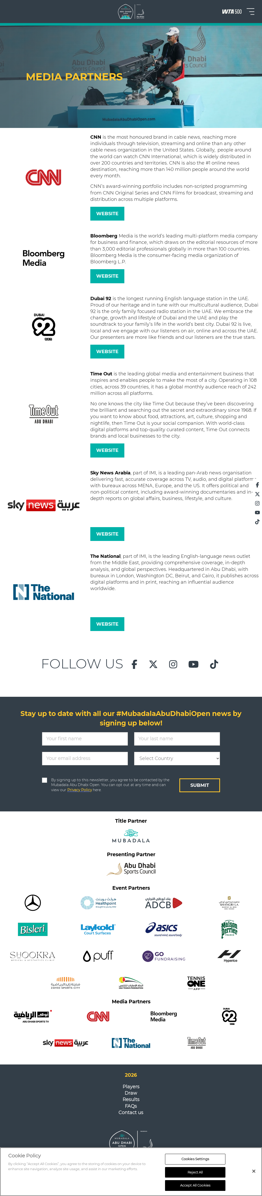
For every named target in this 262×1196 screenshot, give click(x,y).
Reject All (195, 1175)
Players (131, 1087)
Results (131, 1099)
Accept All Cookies (195, 1188)
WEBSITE (107, 213)
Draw (131, 1093)
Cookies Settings (195, 1162)
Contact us (130, 1112)
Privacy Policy (79, 790)
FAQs (131, 1106)
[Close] (253, 1174)
